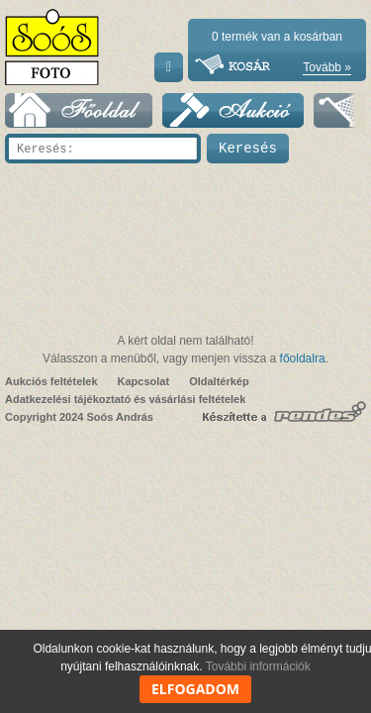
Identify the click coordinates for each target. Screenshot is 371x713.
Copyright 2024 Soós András (79, 417)
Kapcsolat (144, 381)
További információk (258, 666)
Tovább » (327, 67)
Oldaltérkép (219, 381)
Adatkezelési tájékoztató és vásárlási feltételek (125, 399)
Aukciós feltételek (51, 381)
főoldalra (302, 358)
